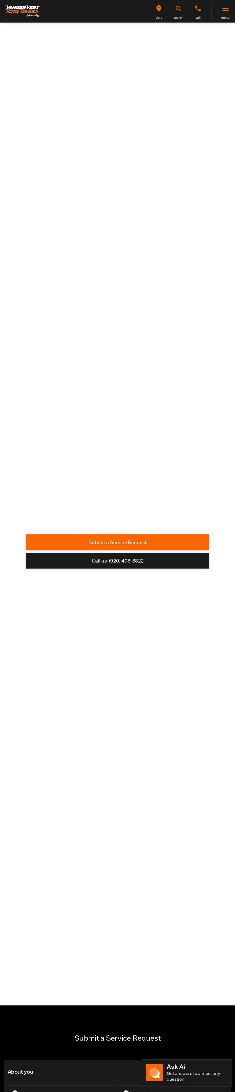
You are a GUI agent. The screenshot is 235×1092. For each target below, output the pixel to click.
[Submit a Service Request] (117, 542)
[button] (159, 11)
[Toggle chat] (187, 1072)
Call (198, 18)
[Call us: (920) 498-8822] (117, 561)
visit (159, 18)
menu (225, 18)
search (178, 18)
